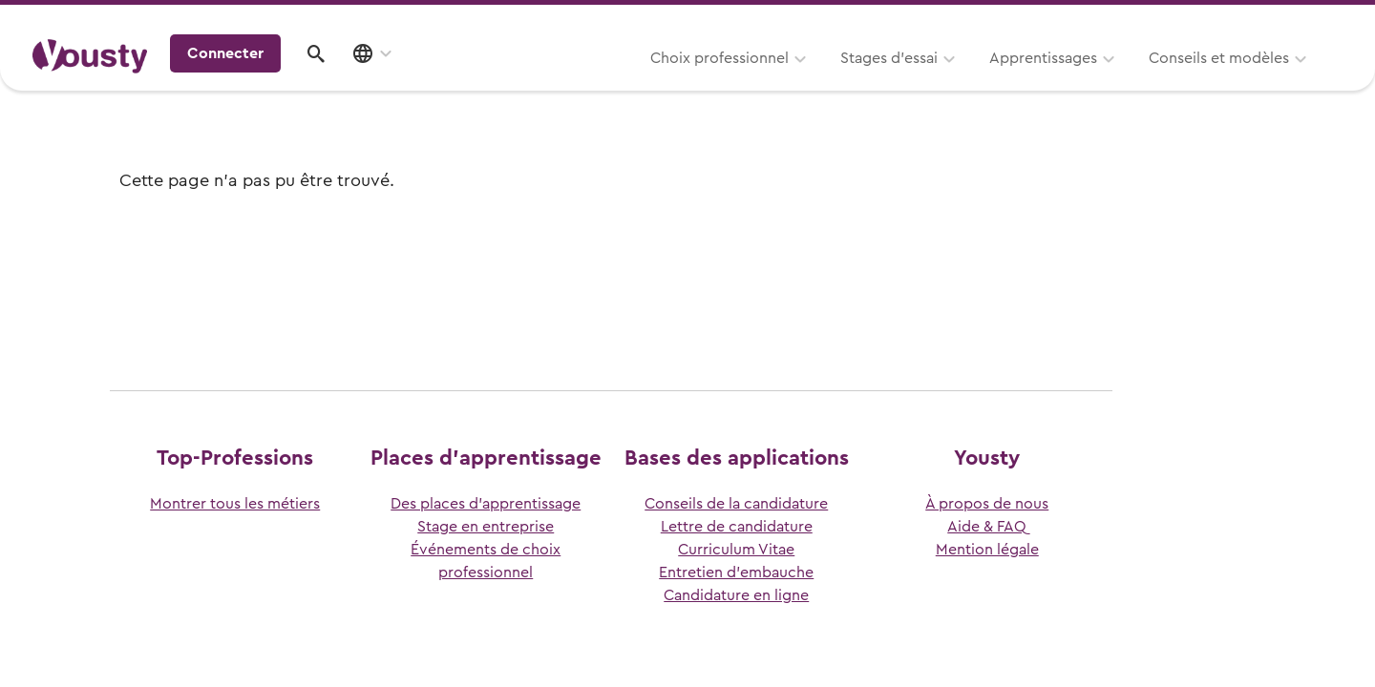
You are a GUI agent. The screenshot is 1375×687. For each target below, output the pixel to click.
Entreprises (1302, 20)
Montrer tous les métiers (235, 503)
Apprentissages (805, 83)
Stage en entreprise (485, 526)
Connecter (1179, 80)
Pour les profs (1178, 20)
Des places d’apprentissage (486, 503)
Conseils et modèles (981, 83)
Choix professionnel (481, 83)
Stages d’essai (651, 83)
